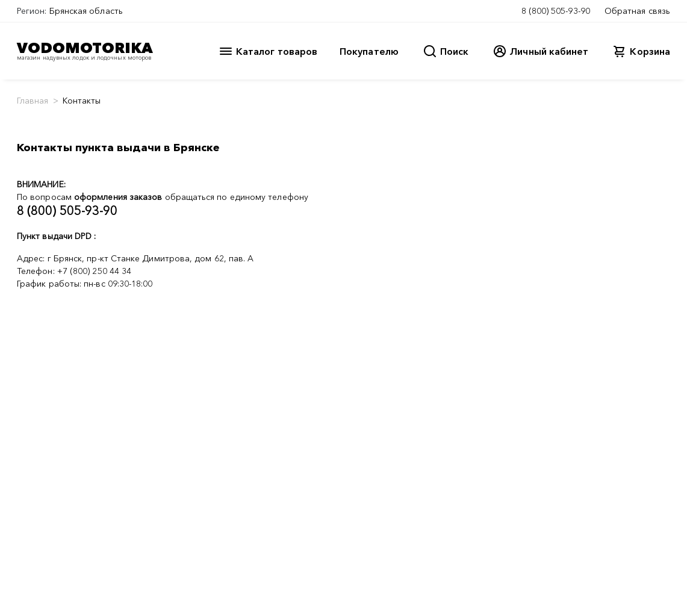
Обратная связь (637, 10)
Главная (33, 100)
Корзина (650, 51)
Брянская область (86, 10)
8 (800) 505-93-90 (555, 10)
